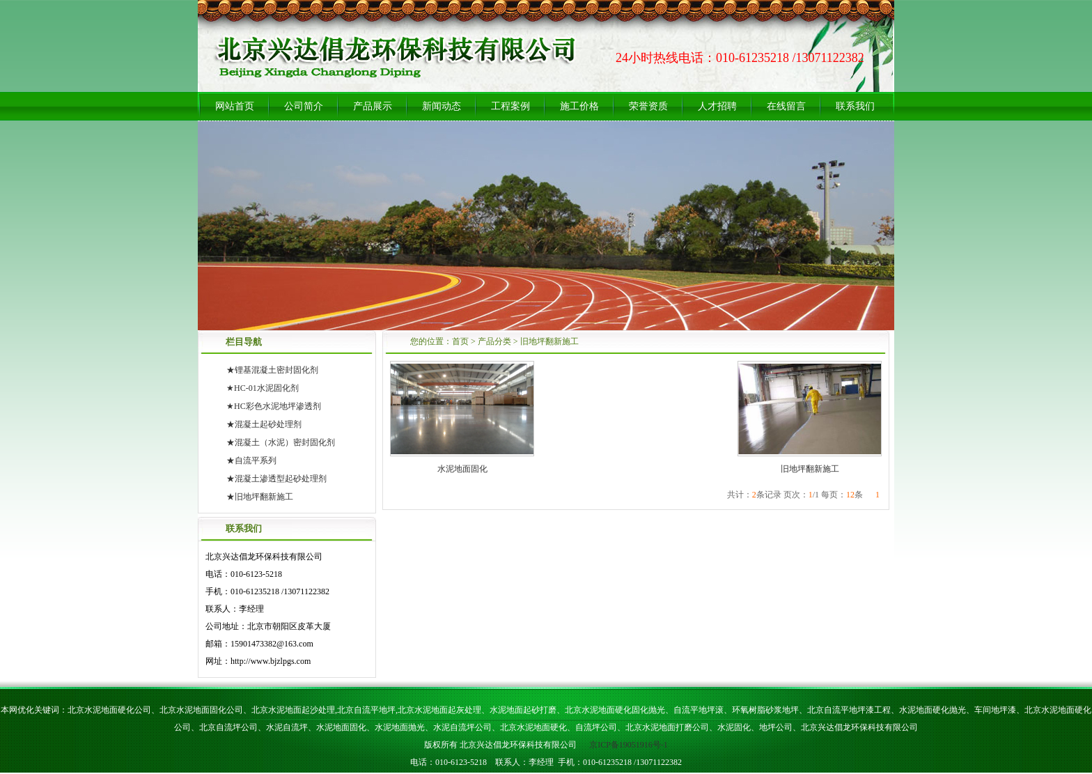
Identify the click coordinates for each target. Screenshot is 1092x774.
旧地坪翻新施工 (549, 341)
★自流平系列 (251, 460)
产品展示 (372, 106)
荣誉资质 (648, 106)
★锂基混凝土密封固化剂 (272, 370)
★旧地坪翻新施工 (259, 497)
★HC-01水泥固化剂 (262, 388)
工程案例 (510, 106)
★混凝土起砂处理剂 (264, 424)
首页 (460, 341)
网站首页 (234, 106)
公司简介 (303, 106)
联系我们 (855, 106)
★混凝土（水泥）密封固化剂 (280, 442)
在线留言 (786, 106)
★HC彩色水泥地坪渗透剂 (273, 406)
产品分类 (494, 341)
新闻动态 (441, 106)
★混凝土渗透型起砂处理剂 (276, 478)
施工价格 (579, 106)
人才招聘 (717, 106)
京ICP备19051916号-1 (627, 745)
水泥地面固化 (462, 469)
